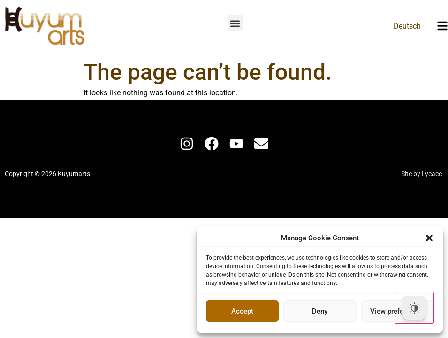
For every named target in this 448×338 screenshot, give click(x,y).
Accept (242, 311)
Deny (319, 311)
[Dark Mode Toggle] (414, 308)
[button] (429, 238)
